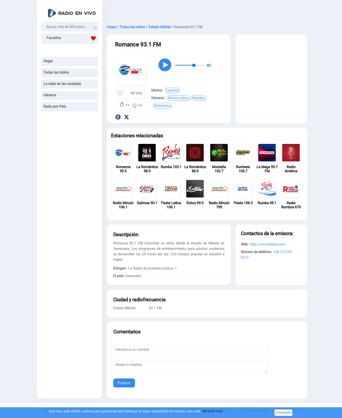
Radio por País (54, 106)
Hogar (48, 61)
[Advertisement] (207, 11)
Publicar (124, 383)
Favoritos (72, 38)
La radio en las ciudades (62, 84)
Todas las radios (56, 72)
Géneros (49, 95)
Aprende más (212, 411)
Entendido (283, 413)
